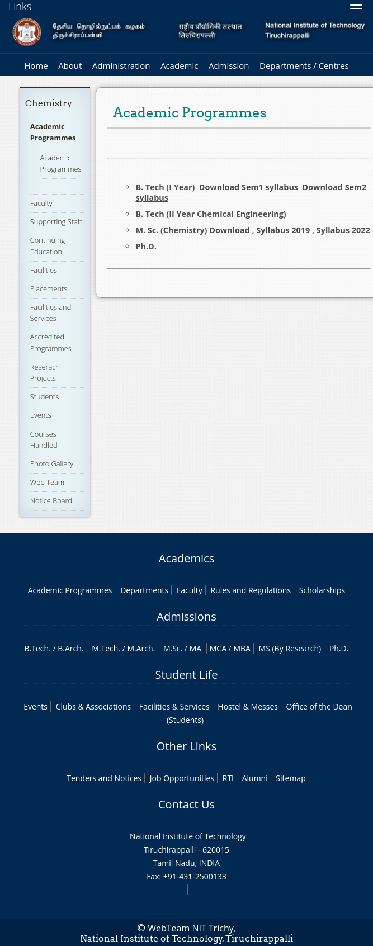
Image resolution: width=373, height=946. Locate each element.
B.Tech (37, 648)
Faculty (41, 203)
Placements (48, 288)
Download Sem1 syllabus (248, 187)
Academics (186, 558)
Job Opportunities (182, 778)
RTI (228, 778)
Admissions (186, 616)
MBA (242, 648)
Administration (121, 65)
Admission (229, 65)
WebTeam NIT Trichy (191, 928)
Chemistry (48, 103)
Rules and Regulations (250, 590)
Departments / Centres (304, 65)
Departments (144, 590)
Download (230, 230)
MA (195, 648)
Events (40, 415)
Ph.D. (339, 648)
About (70, 65)
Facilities (43, 270)
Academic (179, 65)
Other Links (186, 746)
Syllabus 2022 (343, 230)
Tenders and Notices (104, 778)
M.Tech (105, 648)
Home (36, 65)
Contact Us (186, 804)
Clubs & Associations (93, 706)
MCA (218, 648)
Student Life (186, 674)
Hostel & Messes (248, 706)
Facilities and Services (50, 312)
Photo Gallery (51, 463)
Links (19, 6)
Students (44, 396)
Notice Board (51, 500)
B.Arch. (70, 648)
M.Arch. (141, 648)
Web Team (47, 482)
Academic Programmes (53, 132)
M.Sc (172, 648)
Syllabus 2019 (283, 230)
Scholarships (322, 590)
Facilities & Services (174, 706)
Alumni (255, 778)
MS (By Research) (290, 648)
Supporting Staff (56, 221)
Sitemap (290, 778)
